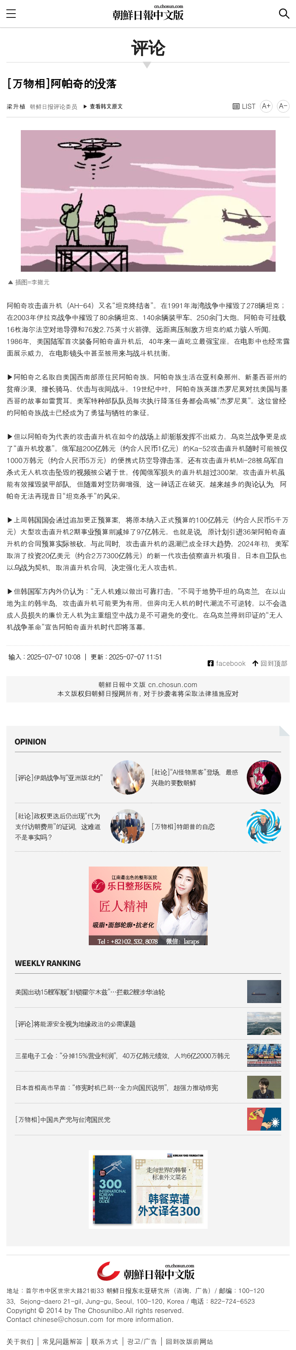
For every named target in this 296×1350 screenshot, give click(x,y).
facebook (226, 663)
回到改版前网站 (189, 1341)
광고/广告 (142, 1341)
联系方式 (104, 1341)
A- (283, 106)
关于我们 (20, 1341)
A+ (266, 106)
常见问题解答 (62, 1341)
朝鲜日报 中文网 (148, 12)
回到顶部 (270, 663)
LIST (244, 106)
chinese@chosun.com (69, 1319)
